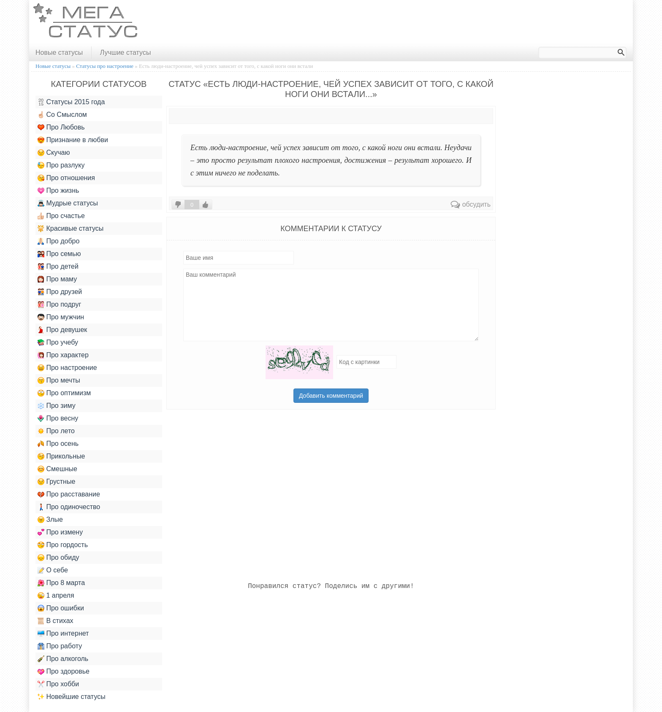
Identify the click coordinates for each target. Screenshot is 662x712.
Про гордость (63, 545)
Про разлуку (61, 165)
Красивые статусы (70, 228)
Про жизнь (58, 190)
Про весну (58, 418)
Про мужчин (61, 317)
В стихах (55, 621)
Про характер (63, 355)
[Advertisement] (475, 22)
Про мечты (59, 380)
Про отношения (66, 178)
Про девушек (62, 330)
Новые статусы (59, 52)
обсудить (470, 204)
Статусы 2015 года (71, 102)
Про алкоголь (63, 659)
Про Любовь (61, 127)
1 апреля (56, 595)
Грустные (56, 481)
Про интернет (63, 633)
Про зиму (57, 405)
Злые (50, 519)
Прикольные (61, 456)
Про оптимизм (64, 393)
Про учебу (58, 342)
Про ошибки (61, 608)
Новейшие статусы (72, 696)
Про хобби (58, 684)
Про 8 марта (61, 583)
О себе (53, 570)
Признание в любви (73, 140)
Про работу (60, 646)
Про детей (58, 266)
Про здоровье (64, 671)
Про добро (58, 241)
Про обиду (58, 557)
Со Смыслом (62, 114)
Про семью (59, 254)
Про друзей (60, 292)
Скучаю (54, 152)
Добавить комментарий (331, 395)
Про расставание (69, 494)
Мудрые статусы (68, 203)
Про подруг (59, 304)
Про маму (57, 279)
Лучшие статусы (125, 52)
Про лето (56, 431)
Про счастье (61, 216)
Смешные (57, 469)
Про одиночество (69, 507)
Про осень (58, 443)
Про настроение (67, 367)
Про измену (60, 532)
